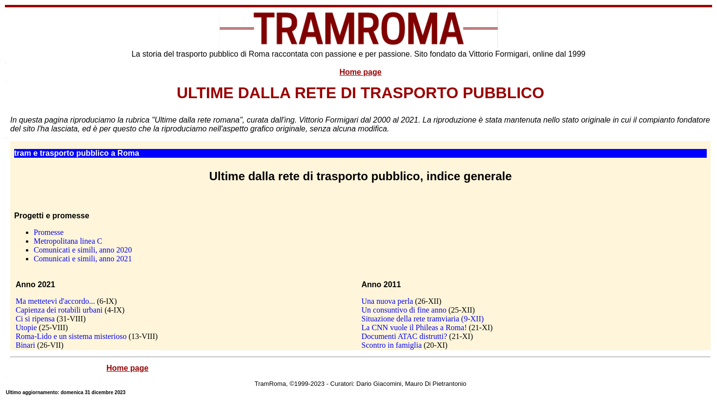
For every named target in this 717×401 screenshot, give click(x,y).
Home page (360, 72)
